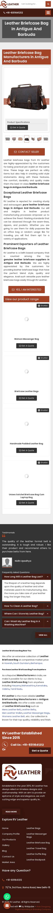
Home (5, 828)
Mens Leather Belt (11, 709)
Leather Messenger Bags (36, 712)
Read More (11, 811)
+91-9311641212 (13, 12)
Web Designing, (43, 906)
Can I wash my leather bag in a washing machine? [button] (22, 623)
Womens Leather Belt (13, 716)
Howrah (8, 663)
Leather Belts (29, 709)
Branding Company (42, 909)
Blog (4, 850)
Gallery (5, 845)
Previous (7, 101)
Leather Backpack (36, 859)
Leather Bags (33, 828)
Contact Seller (26, 152)
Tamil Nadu (16, 688)
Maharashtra (28, 685)
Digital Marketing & (23, 909)
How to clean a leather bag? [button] (21, 606)
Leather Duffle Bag (36, 853)
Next (46, 101)
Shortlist (43, 305)
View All (43, 635)
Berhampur (36, 663)
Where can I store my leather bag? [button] (24, 613)
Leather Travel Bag (36, 848)
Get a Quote (40, 750)
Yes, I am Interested (26, 289)
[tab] (26, 577)
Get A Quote (26, 345)
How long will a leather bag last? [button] (23, 576)
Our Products (9, 839)
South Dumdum (21, 663)
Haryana (16, 685)
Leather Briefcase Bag (38, 842)
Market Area (8, 862)
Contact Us (8, 856)
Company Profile (11, 833)
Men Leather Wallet (12, 712)
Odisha (5, 688)
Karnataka (41, 685)
